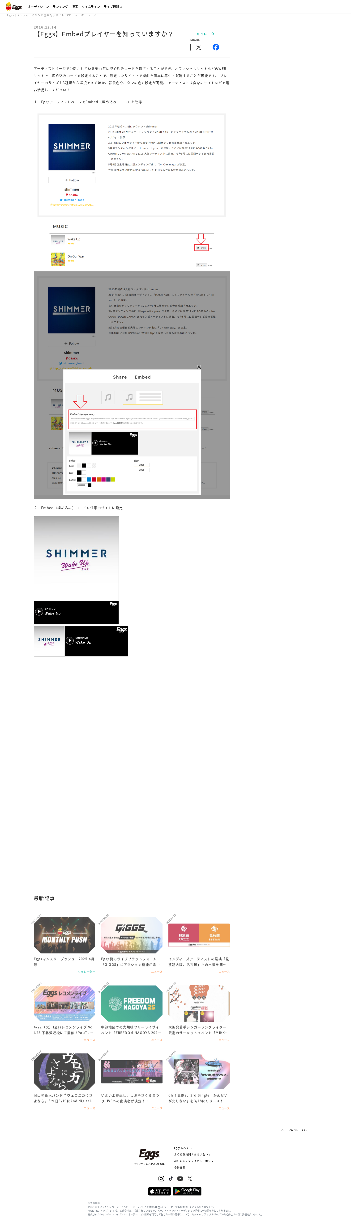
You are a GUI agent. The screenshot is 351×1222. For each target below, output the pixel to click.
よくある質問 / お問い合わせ (192, 1154)
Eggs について (183, 1148)
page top (298, 1130)
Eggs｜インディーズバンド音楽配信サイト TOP (39, 15)
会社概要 (179, 1168)
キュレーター (90, 15)
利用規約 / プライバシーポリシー (195, 1161)
